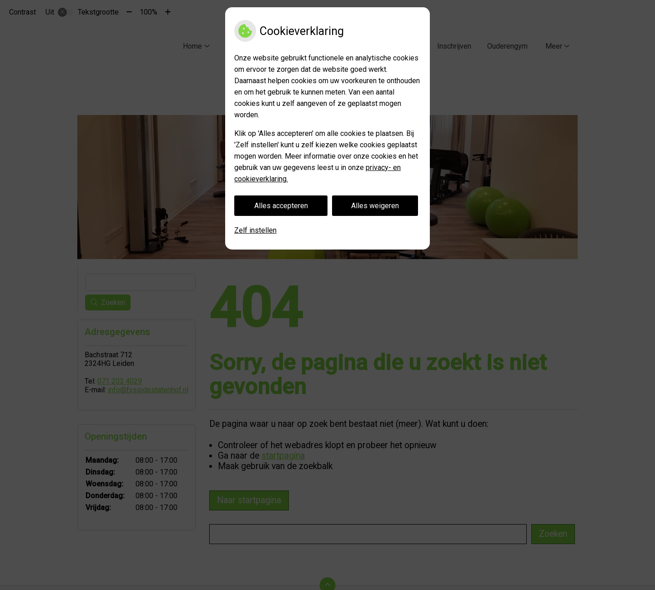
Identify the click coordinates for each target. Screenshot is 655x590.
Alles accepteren (281, 205)
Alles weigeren (375, 205)
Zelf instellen (255, 230)
